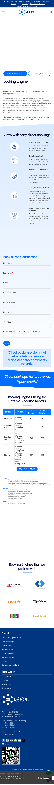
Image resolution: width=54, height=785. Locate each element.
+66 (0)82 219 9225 (8, 725)
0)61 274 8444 (13, 712)
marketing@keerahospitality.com (33, 4)
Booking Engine (7, 645)
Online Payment (7, 688)
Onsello (41, 769)
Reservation (6, 680)
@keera (13, 4)
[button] (51, 12)
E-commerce (6, 676)
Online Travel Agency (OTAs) (12, 638)
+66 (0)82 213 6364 (8, 723)
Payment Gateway (8, 657)
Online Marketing (8, 653)
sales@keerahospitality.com (27, 6)
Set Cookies (44, 778)
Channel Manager (8, 642)
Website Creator (7, 649)
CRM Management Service (11, 665)
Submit (7, 343)
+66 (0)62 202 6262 (9, 734)
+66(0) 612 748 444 (17, 2)
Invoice (4, 661)
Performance (6, 684)
